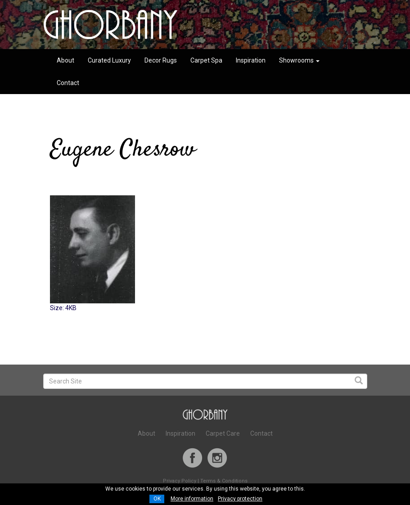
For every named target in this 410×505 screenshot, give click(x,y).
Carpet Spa (206, 60)
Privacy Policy (179, 481)
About (65, 60)
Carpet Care (223, 433)
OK (157, 499)
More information (192, 499)
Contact (68, 82)
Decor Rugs (160, 60)
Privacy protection (240, 499)
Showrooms (299, 60)
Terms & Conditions (224, 481)
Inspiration (251, 60)
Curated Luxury (109, 60)
